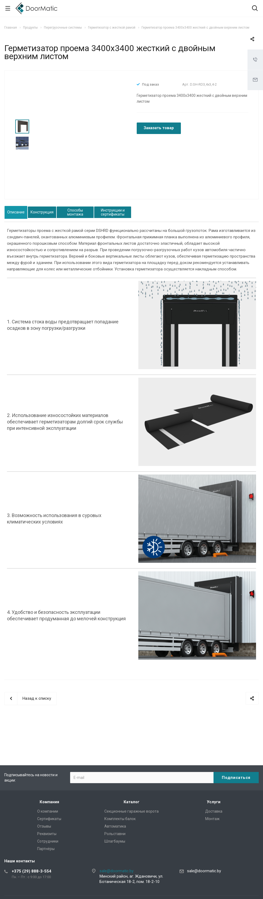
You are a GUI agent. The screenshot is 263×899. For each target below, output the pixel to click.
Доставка (213, 811)
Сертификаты (49, 819)
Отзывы (44, 826)
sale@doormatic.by (117, 871)
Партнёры (46, 849)
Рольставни (114, 834)
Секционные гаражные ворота (131, 811)
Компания (49, 801)
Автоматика (115, 826)
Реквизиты (46, 834)
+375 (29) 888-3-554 (31, 871)
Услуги (213, 801)
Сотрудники (47, 841)
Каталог (131, 801)
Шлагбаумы (114, 841)
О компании (47, 811)
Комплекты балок (120, 819)
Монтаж (212, 819)
